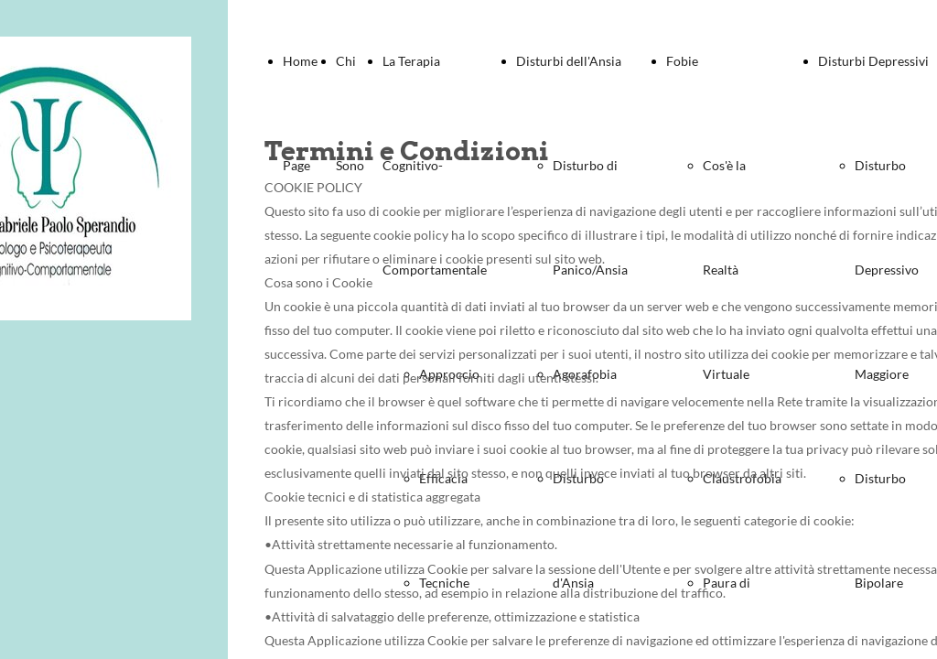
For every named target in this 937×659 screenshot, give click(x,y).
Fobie (682, 61)
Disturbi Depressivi (873, 61)
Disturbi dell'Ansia (568, 61)
